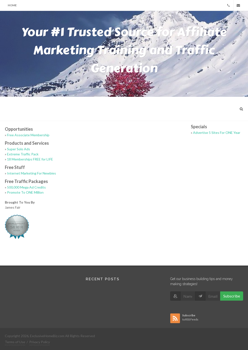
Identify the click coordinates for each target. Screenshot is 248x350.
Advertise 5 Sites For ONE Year (216, 132)
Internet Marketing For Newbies (31, 173)
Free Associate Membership (28, 135)
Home (12, 5)
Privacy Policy (39, 342)
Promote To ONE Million (25, 192)
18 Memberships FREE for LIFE (30, 159)
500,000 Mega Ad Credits (26, 187)
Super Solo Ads (18, 149)
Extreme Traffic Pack (23, 154)
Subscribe (231, 296)
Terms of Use (15, 342)
